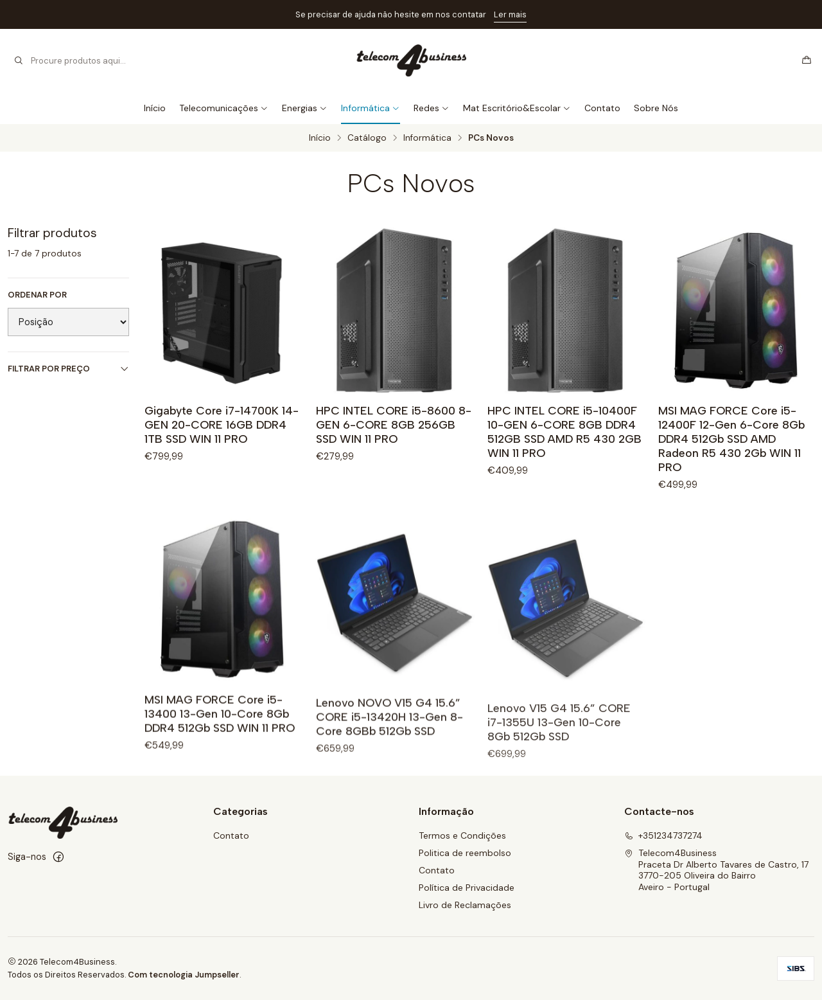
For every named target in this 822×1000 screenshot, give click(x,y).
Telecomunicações (223, 108)
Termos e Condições (462, 835)
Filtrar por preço (68, 368)
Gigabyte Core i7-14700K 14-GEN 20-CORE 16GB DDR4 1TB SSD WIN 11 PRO (221, 424)
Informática (370, 108)
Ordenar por (37, 295)
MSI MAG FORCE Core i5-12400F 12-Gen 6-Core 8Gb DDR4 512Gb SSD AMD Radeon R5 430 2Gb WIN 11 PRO (731, 439)
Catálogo (367, 138)
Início (155, 108)
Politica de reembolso (465, 853)
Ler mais (510, 14)
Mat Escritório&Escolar (517, 108)
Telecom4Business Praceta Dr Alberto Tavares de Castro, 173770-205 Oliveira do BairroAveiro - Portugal (716, 870)
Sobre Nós (656, 108)
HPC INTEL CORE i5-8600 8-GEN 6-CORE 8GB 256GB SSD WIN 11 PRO (393, 424)
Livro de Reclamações (465, 905)
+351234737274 (663, 835)
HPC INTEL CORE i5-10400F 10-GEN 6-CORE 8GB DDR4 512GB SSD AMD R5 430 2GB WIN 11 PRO (564, 432)
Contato (602, 108)
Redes (432, 108)
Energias (305, 108)
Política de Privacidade (466, 887)
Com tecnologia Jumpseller (184, 974)
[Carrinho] (806, 60)
